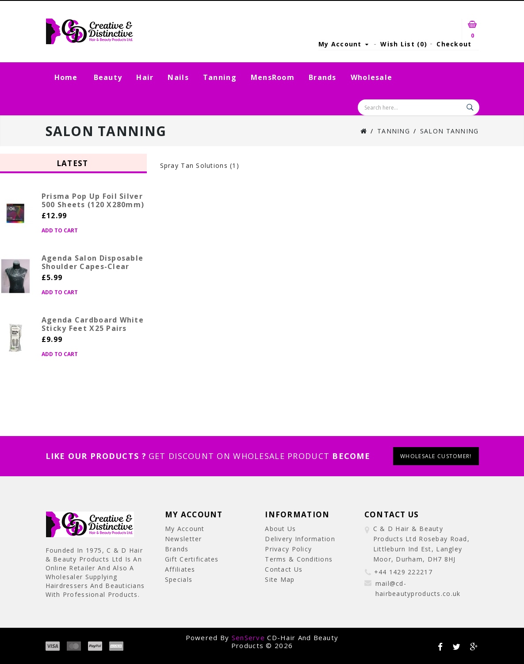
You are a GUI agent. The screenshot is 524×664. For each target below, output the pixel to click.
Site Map (280, 579)
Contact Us (283, 569)
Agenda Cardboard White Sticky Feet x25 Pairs (93, 324)
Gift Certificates (192, 559)
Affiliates (180, 569)
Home (66, 77)
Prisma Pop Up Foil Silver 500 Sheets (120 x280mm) (93, 200)
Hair (144, 77)
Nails (178, 77)
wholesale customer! (435, 456)
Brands (323, 77)
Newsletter (183, 539)
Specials (178, 579)
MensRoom (273, 77)
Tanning (220, 77)
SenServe (248, 637)
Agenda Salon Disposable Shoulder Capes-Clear (92, 262)
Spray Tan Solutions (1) (199, 165)
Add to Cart (60, 230)
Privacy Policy (288, 549)
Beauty (108, 77)
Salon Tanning (449, 131)
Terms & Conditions (299, 559)
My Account (185, 528)
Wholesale (372, 77)
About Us (280, 528)
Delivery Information (300, 539)
